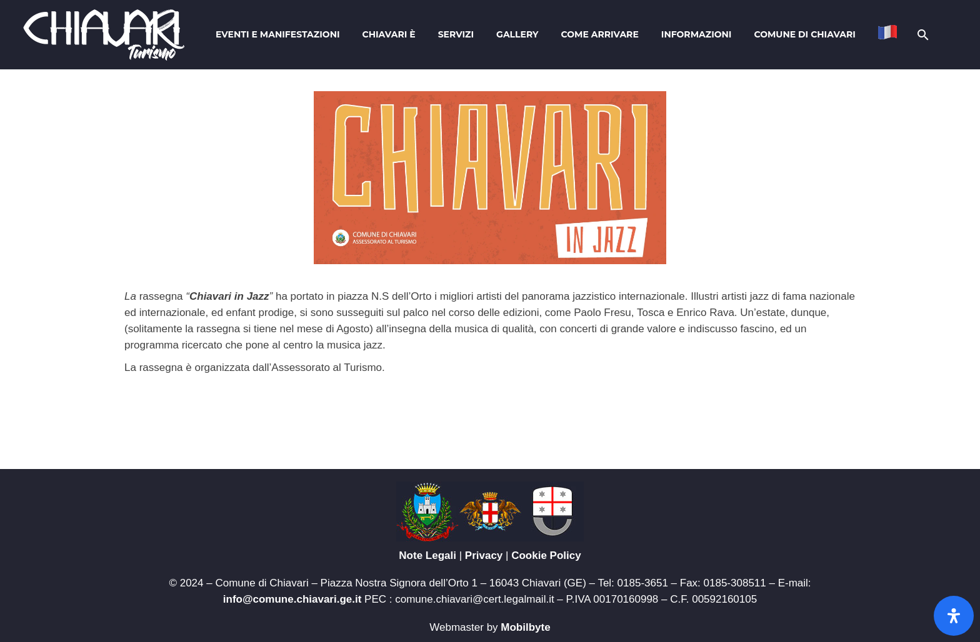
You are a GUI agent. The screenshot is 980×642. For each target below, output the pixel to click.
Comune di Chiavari (804, 34)
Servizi (456, 34)
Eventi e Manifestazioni (277, 34)
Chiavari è (389, 34)
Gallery (517, 34)
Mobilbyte (525, 627)
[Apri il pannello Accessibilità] (954, 616)
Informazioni (696, 34)
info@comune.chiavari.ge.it (292, 599)
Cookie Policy (546, 555)
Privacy (484, 555)
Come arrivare (600, 34)
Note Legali (427, 555)
